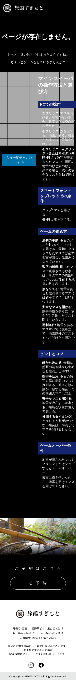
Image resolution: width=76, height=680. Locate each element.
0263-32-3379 (26, 633)
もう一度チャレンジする (19, 160)
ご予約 (39, 583)
